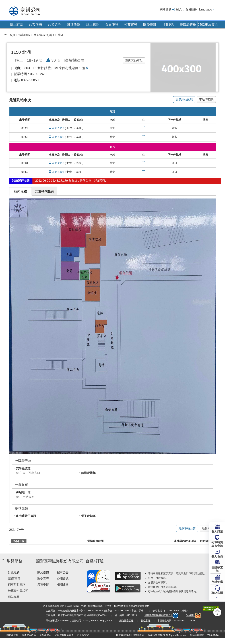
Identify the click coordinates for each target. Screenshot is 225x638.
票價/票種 (14, 578)
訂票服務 (14, 572)
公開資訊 (63, 578)
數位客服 (145, 620)
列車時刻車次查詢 (217, 543)
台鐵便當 (217, 582)
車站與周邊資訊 (44, 35)
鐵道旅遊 (73, 24)
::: (3, 2)
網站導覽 (165, 9)
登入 (179, 9)
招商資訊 (130, 24)
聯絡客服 (217, 592)
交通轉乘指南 (44, 191)
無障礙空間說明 (18, 590)
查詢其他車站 (134, 60)
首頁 (12, 35)
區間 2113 (58, 162)
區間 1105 (58, 171)
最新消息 (208, 528)
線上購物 (92, 24)
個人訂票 (217, 531)
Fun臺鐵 (193, 615)
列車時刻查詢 (16, 584)
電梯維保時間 (95, 540)
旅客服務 (35, 24)
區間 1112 (58, 128)
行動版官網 (83, 635)
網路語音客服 (126, 620)
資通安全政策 (29, 635)
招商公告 (63, 572)
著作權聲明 (45, 635)
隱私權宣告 (12, 635)
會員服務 (111, 24)
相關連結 (63, 584)
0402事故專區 (207, 24)
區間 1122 (58, 136)
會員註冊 (191, 9)
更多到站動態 (184, 99)
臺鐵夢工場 (217, 568)
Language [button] (205, 9)
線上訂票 (16, 24)
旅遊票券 (54, 24)
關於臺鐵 (149, 24)
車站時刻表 (206, 99)
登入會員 (217, 556)
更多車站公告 (187, 528)
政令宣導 (43, 578)
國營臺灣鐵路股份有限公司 (161, 615)
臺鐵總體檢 (188, 24)
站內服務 (20, 191)
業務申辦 (43, 584)
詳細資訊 (100, 180)
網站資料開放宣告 (64, 635)
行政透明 (168, 24)
